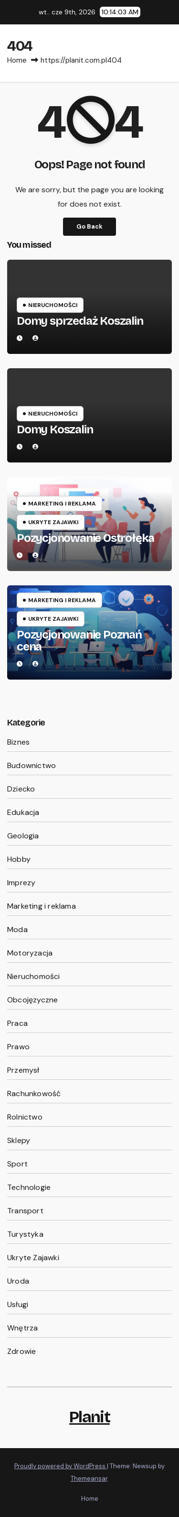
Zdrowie (21, 1351)
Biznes (18, 742)
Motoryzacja (30, 953)
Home (17, 60)
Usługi (17, 1304)
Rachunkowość (34, 1093)
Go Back (89, 226)
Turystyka (25, 1234)
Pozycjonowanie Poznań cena (79, 640)
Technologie (29, 1187)
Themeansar (89, 1478)
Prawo (18, 1047)
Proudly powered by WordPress (60, 1466)
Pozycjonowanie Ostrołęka (85, 538)
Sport (17, 1164)
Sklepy (18, 1140)
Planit (89, 1417)
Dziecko (21, 789)
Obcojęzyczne (32, 1000)
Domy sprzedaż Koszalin (80, 321)
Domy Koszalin (55, 429)
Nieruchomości (52, 305)
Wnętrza (22, 1328)
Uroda (18, 1281)
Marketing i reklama (62, 503)
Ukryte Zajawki (53, 522)
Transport (25, 1211)
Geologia (23, 836)
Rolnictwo (24, 1117)
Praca (17, 1023)
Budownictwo (31, 765)
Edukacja (23, 812)
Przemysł (23, 1070)
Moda (17, 929)
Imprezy (21, 883)
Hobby (19, 859)
